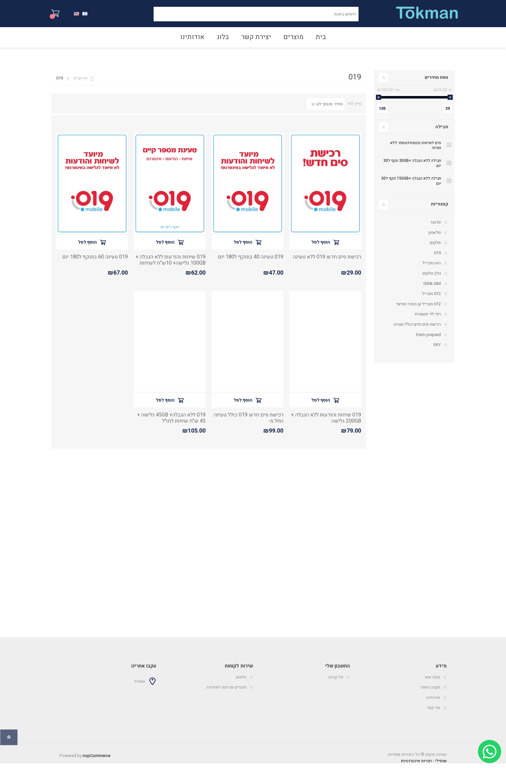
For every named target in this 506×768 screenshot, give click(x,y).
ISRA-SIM (432, 288)
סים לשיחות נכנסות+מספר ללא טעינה (415, 149)
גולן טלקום (431, 278)
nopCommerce (96, 760)
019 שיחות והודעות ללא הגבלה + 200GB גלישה (326, 422)
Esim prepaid (428, 339)
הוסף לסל (320, 246)
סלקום (435, 247)
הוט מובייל (431, 267)
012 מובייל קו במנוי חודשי (418, 308)
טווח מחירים (436, 82)
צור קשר (433, 712)
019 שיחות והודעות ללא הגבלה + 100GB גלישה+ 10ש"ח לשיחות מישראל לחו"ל (171, 267)
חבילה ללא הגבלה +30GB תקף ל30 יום (412, 167)
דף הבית (81, 82)
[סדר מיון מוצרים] (325, 108)
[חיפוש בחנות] (256, 16)
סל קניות (58, 16)
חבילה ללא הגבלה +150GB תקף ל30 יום (411, 185)
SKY (437, 349)
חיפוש (146, 16)
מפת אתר (432, 682)
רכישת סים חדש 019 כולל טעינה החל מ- (248, 422)
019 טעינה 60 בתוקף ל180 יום (95, 261)
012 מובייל (431, 298)
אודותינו (433, 702)
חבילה (441, 131)
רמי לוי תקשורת (428, 318)
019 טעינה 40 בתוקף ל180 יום (250, 261)
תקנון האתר (430, 692)
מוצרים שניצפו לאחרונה (226, 692)
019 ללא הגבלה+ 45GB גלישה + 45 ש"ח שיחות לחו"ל (171, 422)
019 (437, 257)
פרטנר (435, 227)
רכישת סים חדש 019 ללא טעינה (327, 261)
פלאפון (434, 237)
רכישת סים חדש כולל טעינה (417, 329)
